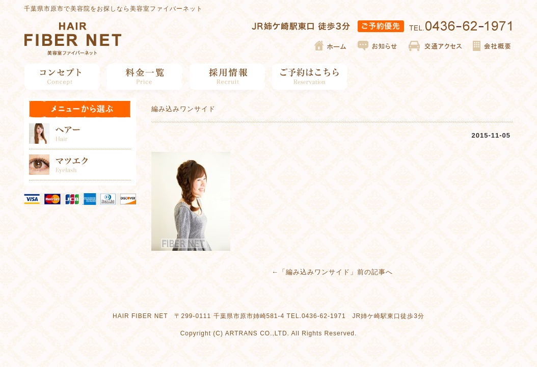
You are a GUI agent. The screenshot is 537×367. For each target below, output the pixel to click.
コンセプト (62, 77)
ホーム (330, 46)
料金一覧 (144, 77)
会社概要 (491, 46)
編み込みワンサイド (318, 272)
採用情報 (227, 77)
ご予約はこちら (310, 77)
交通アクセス (435, 46)
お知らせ (378, 46)
